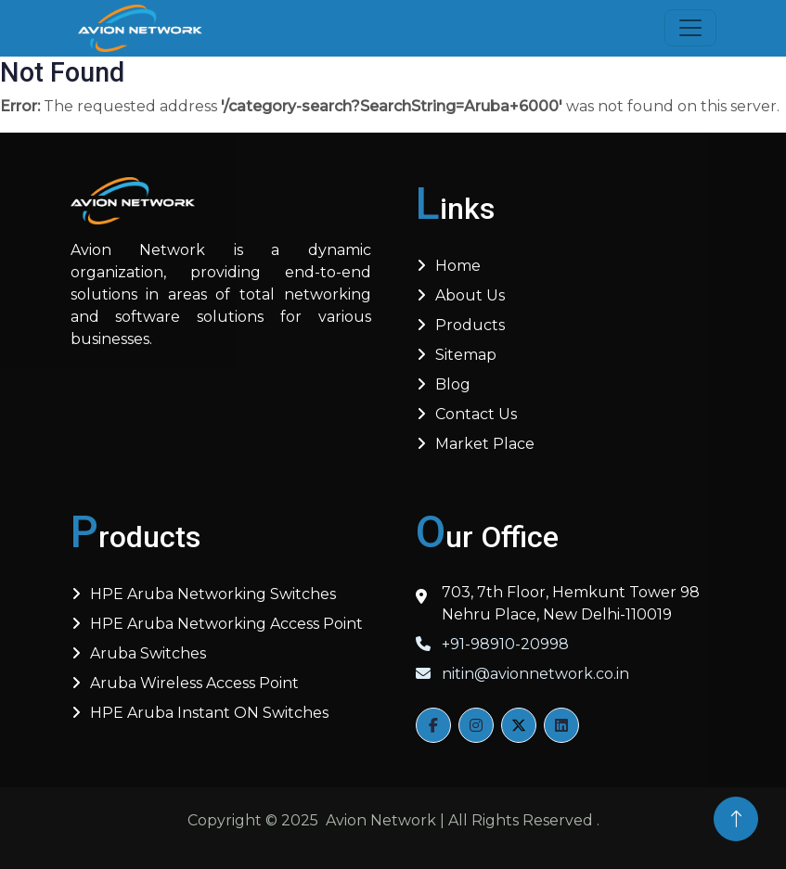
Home (458, 266)
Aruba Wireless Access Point (194, 683)
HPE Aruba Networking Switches (213, 594)
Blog (452, 384)
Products (470, 325)
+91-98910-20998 (492, 644)
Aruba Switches (148, 653)
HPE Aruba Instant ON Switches (209, 713)
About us (470, 295)
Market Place (485, 444)
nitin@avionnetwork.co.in (522, 674)
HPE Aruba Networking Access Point (226, 624)
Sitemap (465, 355)
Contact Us (476, 414)
